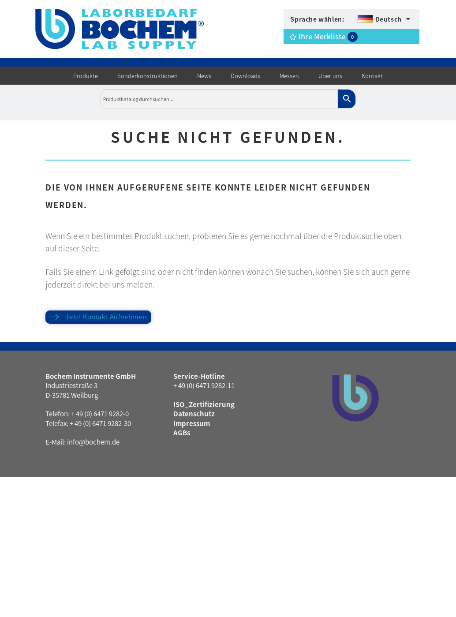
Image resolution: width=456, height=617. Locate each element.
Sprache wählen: (317, 19)
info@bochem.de (93, 441)
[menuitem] (384, 19)
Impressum (191, 423)
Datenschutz (194, 413)
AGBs (181, 432)
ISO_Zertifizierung (204, 404)
